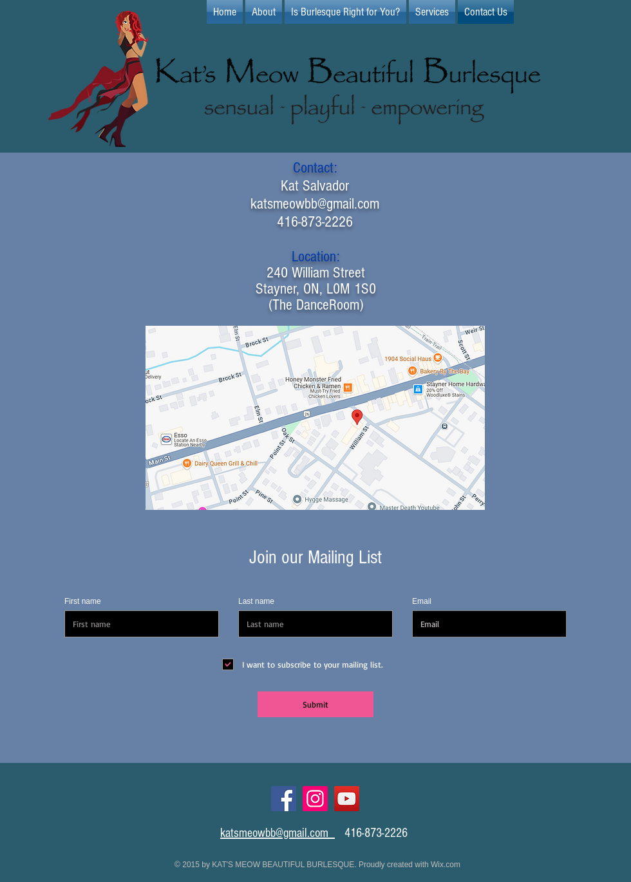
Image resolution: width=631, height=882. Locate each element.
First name (82, 601)
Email (421, 601)
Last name (256, 601)
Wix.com (445, 864)
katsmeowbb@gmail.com (314, 203)
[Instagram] (315, 798)
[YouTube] (346, 798)
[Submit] (315, 704)
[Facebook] (283, 798)
